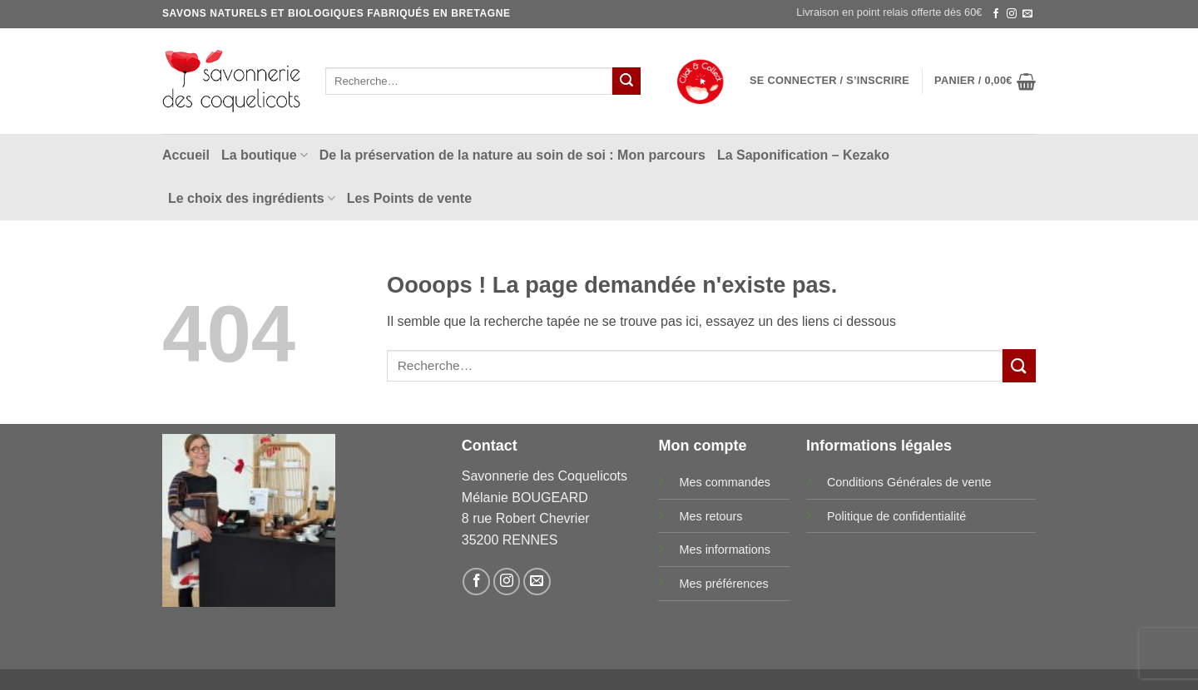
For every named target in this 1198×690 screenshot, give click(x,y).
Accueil (186, 155)
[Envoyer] (626, 81)
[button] (829, 80)
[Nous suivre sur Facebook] (996, 14)
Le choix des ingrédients (251, 198)
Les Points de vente (409, 198)
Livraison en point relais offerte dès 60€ (889, 12)
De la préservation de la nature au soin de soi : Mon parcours (512, 155)
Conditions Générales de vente (909, 482)
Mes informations (724, 549)
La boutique (264, 155)
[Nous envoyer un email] (1027, 14)
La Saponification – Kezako (803, 155)
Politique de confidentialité (896, 516)
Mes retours (710, 516)
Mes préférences (723, 583)
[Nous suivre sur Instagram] (1012, 14)
